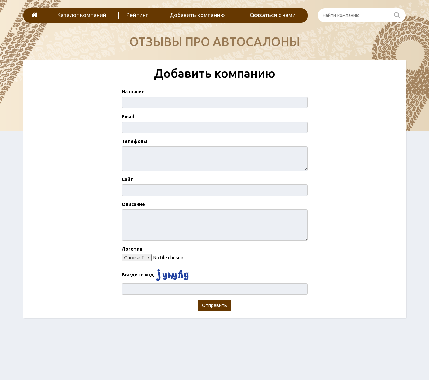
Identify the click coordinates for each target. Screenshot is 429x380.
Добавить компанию (197, 15)
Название (133, 91)
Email (128, 116)
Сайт (127, 179)
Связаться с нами (273, 15)
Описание (133, 204)
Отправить (214, 305)
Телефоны (134, 141)
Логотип (132, 249)
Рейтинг (137, 15)
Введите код (138, 274)
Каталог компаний (81, 15)
